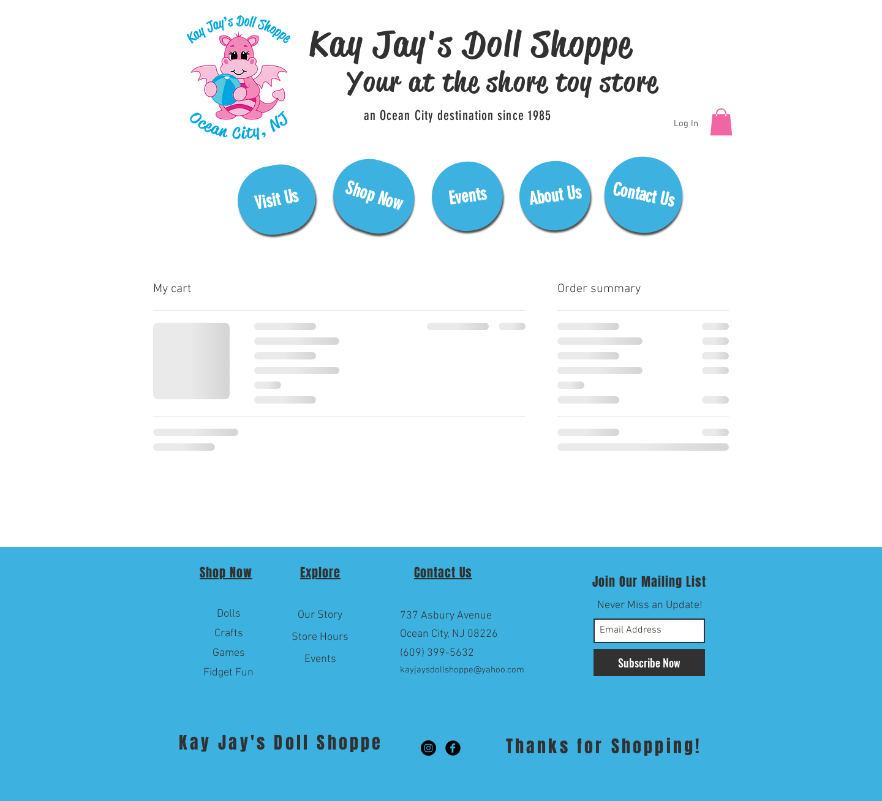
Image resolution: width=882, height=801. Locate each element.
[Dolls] (228, 614)
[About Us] (555, 195)
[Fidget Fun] (228, 673)
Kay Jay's (226, 742)
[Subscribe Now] (649, 662)
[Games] (228, 653)
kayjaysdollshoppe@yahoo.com (462, 669)
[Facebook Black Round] (453, 748)
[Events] (467, 196)
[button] (721, 121)
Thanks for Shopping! (604, 746)
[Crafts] (228, 634)
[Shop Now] (373, 196)
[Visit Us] (277, 200)
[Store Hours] (319, 637)
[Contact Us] (643, 194)
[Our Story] (319, 615)
